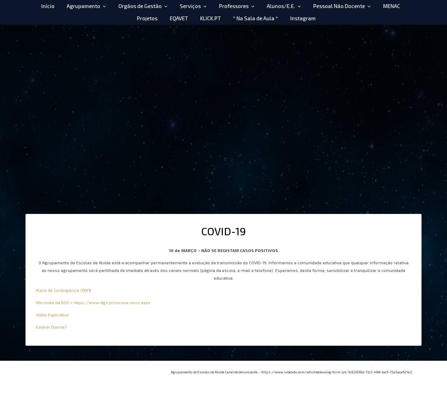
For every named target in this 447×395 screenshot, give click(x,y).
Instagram (303, 18)
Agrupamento (83, 6)
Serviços (190, 6)
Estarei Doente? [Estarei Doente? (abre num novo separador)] (51, 326)
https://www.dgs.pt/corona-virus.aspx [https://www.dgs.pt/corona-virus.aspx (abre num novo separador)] (112, 302)
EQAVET (179, 18)
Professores (234, 6)
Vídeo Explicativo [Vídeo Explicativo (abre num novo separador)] (52, 314)
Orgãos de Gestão (140, 6)
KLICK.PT (210, 18)
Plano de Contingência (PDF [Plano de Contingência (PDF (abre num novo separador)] (62, 290)
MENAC (391, 6)
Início (47, 6)
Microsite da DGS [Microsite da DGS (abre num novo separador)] (52, 302)
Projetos (147, 18)
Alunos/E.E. (281, 6)
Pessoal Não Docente (339, 6)
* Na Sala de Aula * (255, 18)
